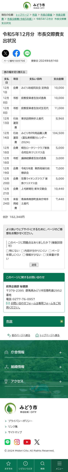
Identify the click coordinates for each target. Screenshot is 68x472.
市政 (34, 15)
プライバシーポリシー (20, 421)
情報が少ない (33, 254)
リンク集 (13, 426)
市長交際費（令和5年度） (19, 19)
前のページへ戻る (21, 335)
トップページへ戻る (50, 335)
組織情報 (17, 366)
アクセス (17, 381)
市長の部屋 (46, 15)
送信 (34, 265)
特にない (14, 250)
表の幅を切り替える (14, 72)
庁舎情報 (17, 352)
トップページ (22, 15)
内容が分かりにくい (35, 250)
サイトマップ (15, 432)
